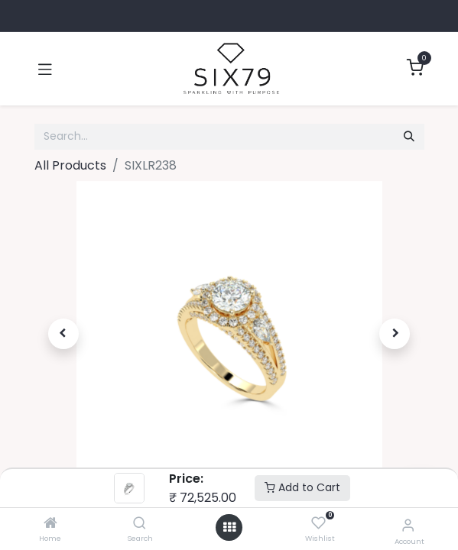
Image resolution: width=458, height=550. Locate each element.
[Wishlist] (318, 523)
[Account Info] (408, 525)
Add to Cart (302, 487)
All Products (70, 165)
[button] (63, 334)
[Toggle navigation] (45, 68)
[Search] (139, 523)
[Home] (50, 523)
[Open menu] (229, 527)
